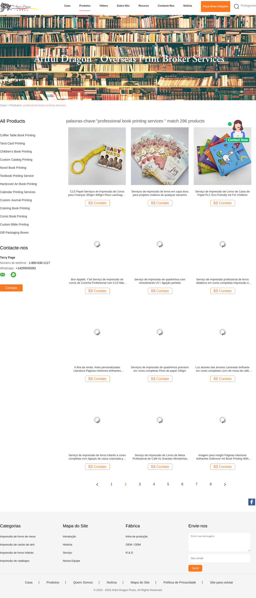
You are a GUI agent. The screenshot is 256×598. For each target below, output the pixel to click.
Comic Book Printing (13, 216)
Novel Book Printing (13, 167)
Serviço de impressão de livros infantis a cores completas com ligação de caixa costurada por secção (97, 457)
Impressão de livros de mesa (17, 536)
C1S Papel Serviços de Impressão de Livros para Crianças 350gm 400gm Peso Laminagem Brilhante (97, 193)
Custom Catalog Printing (16, 159)
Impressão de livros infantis (17, 552)
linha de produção (137, 536)
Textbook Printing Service (17, 176)
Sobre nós (123, 5)
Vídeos (103, 5)
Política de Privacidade (179, 582)
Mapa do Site (140, 582)
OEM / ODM (133, 544)
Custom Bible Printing (14, 224)
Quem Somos (83, 582)
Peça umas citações (215, 6)
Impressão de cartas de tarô (17, 544)
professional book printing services (44, 105)
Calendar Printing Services (17, 192)
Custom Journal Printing (16, 200)
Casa (67, 5)
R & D (129, 552)
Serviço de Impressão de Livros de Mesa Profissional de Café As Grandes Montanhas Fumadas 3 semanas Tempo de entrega (159, 457)
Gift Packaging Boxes (14, 232)
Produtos (85, 5)
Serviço (67, 552)
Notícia (187, 5)
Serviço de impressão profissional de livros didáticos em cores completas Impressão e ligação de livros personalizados (222, 281)
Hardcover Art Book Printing (18, 184)
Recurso (144, 5)
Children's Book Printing (16, 151)
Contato (11, 288)
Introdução (69, 536)
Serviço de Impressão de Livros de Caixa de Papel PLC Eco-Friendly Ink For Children (222, 193)
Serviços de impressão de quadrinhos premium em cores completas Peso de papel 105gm (160, 369)
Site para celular (221, 582)
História (67, 544)
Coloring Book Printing (15, 208)
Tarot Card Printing (12, 143)
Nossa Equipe (71, 560)
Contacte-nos (166, 5)
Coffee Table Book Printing (17, 135)
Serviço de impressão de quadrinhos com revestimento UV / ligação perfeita (159, 281)
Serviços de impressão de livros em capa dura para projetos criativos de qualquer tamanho (159, 193)
